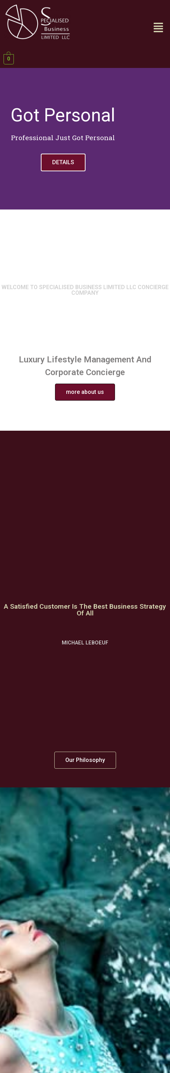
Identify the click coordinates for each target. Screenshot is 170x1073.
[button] (85, 392)
